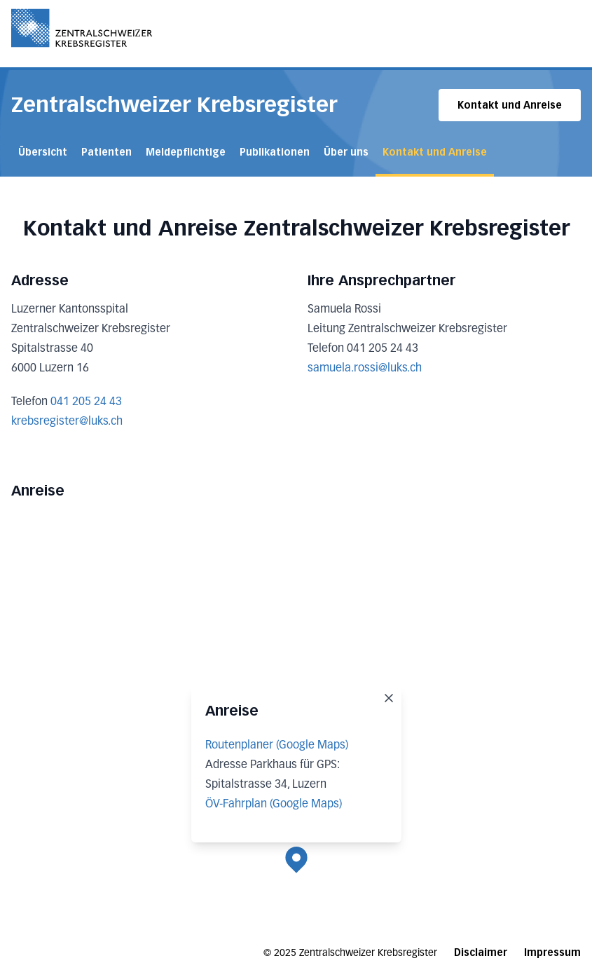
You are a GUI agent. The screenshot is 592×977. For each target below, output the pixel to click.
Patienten (106, 152)
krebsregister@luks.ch (67, 422)
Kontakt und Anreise (509, 105)
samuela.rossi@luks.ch (365, 368)
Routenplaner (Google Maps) (276, 745)
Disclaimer (480, 953)
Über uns (346, 152)
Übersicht (42, 152)
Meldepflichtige (186, 152)
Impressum (552, 953)
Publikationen (275, 152)
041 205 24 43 (86, 402)
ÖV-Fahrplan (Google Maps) (273, 804)
